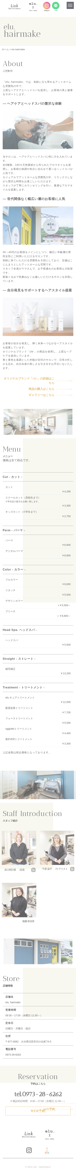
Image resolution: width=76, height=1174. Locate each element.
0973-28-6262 (13, 1054)
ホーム (5, 49)
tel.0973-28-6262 (38, 1094)
